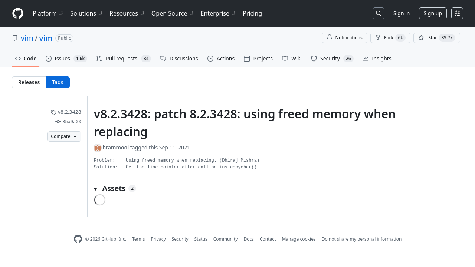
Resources (127, 13)
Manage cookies (298, 239)
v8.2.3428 (65, 111)
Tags (57, 82)
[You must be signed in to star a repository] (436, 38)
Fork (390, 38)
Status (200, 239)
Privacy (158, 239)
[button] (275, 188)
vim (27, 38)
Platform (48, 13)
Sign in (401, 13)
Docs (248, 239)
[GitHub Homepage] (77, 239)
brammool (115, 147)
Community (225, 239)
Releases (29, 82)
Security (180, 239)
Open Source (173, 13)
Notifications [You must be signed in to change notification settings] (345, 37)
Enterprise (219, 13)
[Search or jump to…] (378, 13)
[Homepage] (18, 13)
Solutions (87, 13)
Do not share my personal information (362, 239)
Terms (138, 239)
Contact (268, 239)
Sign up (433, 13)
